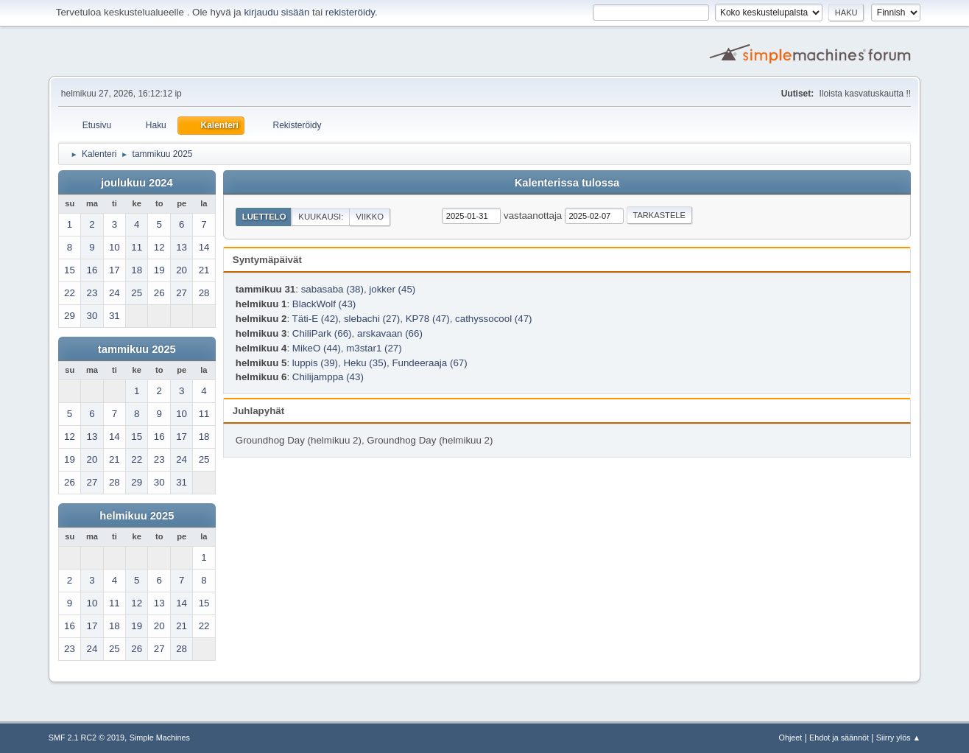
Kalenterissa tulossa (567, 183)
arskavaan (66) (390, 333)
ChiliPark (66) (322, 333)
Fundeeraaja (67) (429, 362)
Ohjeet (791, 737)
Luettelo (264, 216)
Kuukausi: (320, 216)
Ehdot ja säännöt (839, 737)
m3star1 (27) (374, 348)
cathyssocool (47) (493, 318)
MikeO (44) (316, 348)
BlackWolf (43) (324, 303)
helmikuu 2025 (136, 516)
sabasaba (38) (332, 289)
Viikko (370, 216)
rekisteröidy (350, 12)
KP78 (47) (428, 318)
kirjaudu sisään (276, 12)
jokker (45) (392, 289)
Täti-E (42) (315, 318)
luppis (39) (315, 362)
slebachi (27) (372, 318)
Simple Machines (160, 737)
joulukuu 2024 (137, 183)
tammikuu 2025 (137, 349)
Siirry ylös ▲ (898, 737)
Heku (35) (365, 362)
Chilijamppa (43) (328, 376)
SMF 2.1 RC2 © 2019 (86, 737)
